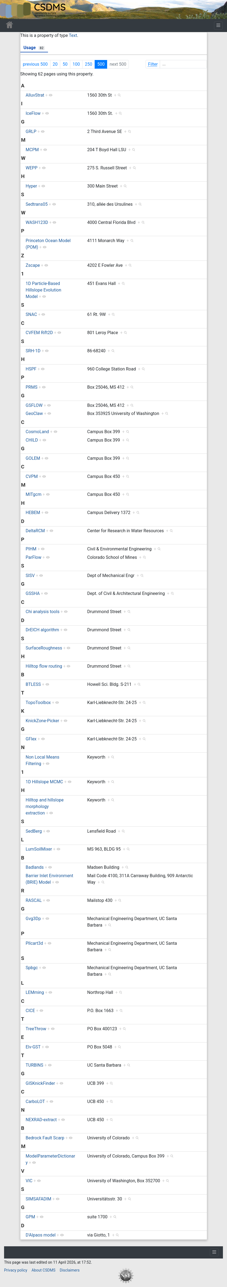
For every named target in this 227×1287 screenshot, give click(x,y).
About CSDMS (43, 1270)
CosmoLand (37, 431)
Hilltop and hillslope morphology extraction (45, 806)
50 (65, 64)
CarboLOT (35, 1101)
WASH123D (37, 222)
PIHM (31, 548)
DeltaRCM (35, 530)
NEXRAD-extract (41, 1119)
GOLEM (33, 458)
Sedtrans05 (37, 204)
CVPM (32, 476)
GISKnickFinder (40, 1083)
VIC (29, 1180)
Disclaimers (69, 1270)
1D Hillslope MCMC (44, 781)
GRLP (31, 131)
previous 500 (35, 64)
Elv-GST (33, 1047)
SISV (30, 575)
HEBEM (33, 512)
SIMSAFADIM (39, 1199)
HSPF (31, 369)
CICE (30, 1010)
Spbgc (32, 967)
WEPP (31, 167)
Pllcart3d (34, 943)
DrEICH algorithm (42, 629)
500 (101, 64)
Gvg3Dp (33, 918)
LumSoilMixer (39, 849)
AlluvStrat (35, 95)
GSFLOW (34, 405)
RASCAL (34, 900)
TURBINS (34, 1065)
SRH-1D (33, 350)
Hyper (31, 186)
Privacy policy (15, 1270)
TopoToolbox (38, 702)
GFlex (31, 738)
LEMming (35, 992)
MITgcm (33, 494)
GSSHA (33, 593)
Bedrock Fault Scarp (45, 1137)
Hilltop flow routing (44, 666)
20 (55, 64)
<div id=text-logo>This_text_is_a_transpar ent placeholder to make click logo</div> (8, 9)
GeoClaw (34, 413)
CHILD (32, 440)
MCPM (32, 149)
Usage (34, 47)
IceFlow (33, 113)
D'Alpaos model (41, 1235)
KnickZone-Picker (42, 720)
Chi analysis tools (43, 611)
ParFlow (33, 557)
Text (73, 35)
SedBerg (34, 831)
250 (88, 64)
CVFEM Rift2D (39, 332)
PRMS (31, 387)
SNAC (31, 314)
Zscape (33, 265)
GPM (30, 1216)
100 (76, 64)
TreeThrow (36, 1028)
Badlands (35, 867)
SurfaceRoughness (44, 648)
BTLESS (33, 684)
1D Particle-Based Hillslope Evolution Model (43, 290)
